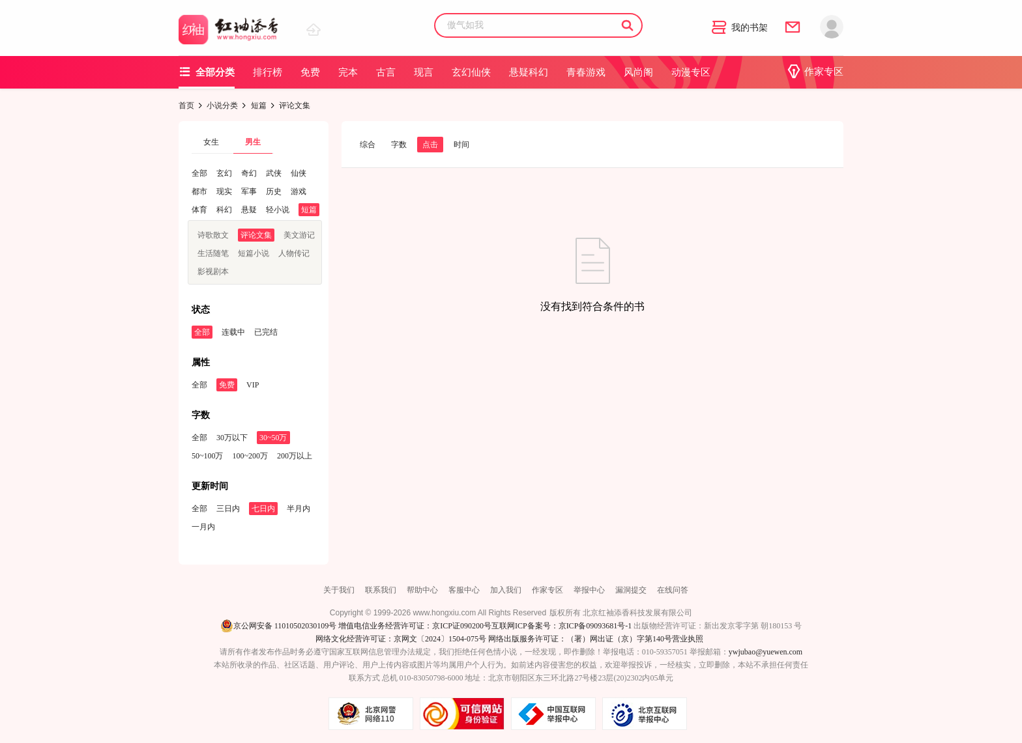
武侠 (274, 173)
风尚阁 (638, 72)
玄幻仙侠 (471, 72)
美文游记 (299, 235)
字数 (399, 144)
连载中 (233, 332)
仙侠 (298, 173)
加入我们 (505, 590)
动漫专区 (690, 72)
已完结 (266, 332)
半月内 (298, 508)
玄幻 (224, 173)
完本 (348, 72)
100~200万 (251, 455)
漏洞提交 (631, 590)
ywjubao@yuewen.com (765, 651)
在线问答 (672, 590)
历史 (274, 191)
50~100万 (208, 455)
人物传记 (294, 253)
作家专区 (815, 71)
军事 (249, 191)
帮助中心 (422, 590)
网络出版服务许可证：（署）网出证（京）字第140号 (580, 638)
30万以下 (232, 437)
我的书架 (740, 27)
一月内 (203, 526)
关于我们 (339, 590)
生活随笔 (213, 253)
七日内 (263, 508)
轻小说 (277, 209)
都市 (199, 191)
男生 (253, 142)
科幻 (224, 209)
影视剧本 (213, 271)
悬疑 (249, 209)
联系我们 (380, 590)
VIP (252, 384)
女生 (211, 142)
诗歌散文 (213, 235)
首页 (186, 105)
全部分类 (207, 72)
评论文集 (256, 235)
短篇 (259, 105)
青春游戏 (586, 72)
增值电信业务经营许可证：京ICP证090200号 (414, 625)
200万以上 (294, 455)
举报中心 (589, 590)
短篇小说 (253, 253)
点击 (430, 144)
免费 (310, 72)
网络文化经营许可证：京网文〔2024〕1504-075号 (400, 638)
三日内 (228, 508)
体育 (199, 209)
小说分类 (222, 105)
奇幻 (249, 173)
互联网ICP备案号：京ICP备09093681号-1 (561, 625)
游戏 (298, 191)
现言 (423, 72)
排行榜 (267, 72)
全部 (199, 173)
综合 (367, 144)
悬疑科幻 (528, 72)
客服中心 (464, 590)
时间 (461, 144)
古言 (386, 72)
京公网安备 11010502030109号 (278, 625)
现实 (224, 191)
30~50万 (273, 437)
